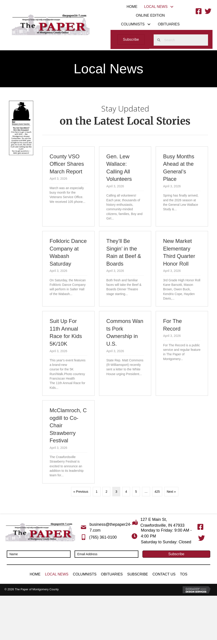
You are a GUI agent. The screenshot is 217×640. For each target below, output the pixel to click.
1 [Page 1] (96, 491)
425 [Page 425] (157, 491)
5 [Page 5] (136, 491)
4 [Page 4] (126, 491)
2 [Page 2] (106, 491)
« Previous (80, 491)
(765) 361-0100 (103, 537)
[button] (172, 6)
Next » (171, 491)
